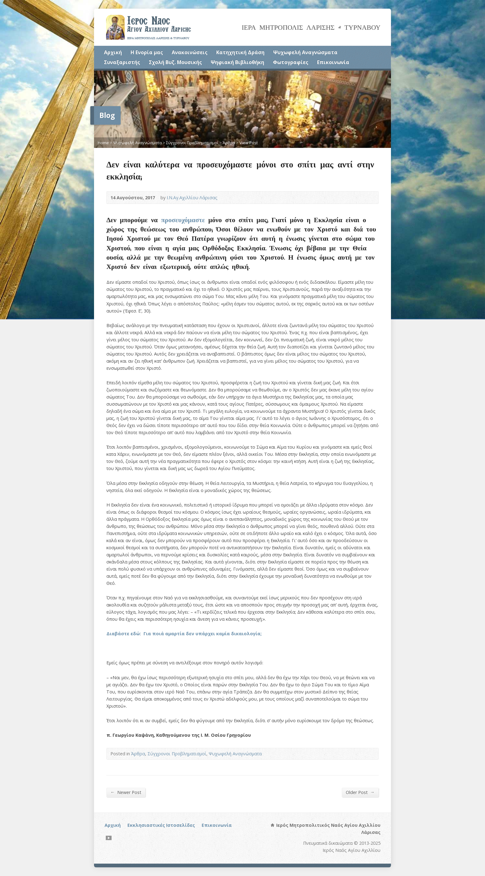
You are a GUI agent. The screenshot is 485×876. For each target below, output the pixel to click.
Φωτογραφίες (290, 62)
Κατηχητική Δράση (240, 52)
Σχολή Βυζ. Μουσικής (175, 62)
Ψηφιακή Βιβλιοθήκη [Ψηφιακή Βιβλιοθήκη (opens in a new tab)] (237, 62)
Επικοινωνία (333, 62)
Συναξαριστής (122, 62)
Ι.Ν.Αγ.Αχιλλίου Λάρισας (192, 198)
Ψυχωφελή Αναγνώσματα (305, 52)
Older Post (360, 792)
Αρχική (113, 52)
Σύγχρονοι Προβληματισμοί (192, 142)
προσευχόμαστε (183, 219)
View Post (248, 142)
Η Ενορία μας (147, 52)
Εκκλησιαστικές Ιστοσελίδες (161, 825)
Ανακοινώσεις (190, 52)
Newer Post (125, 792)
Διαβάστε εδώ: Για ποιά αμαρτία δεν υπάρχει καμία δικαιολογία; (184, 634)
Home (103, 142)
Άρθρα (229, 142)
